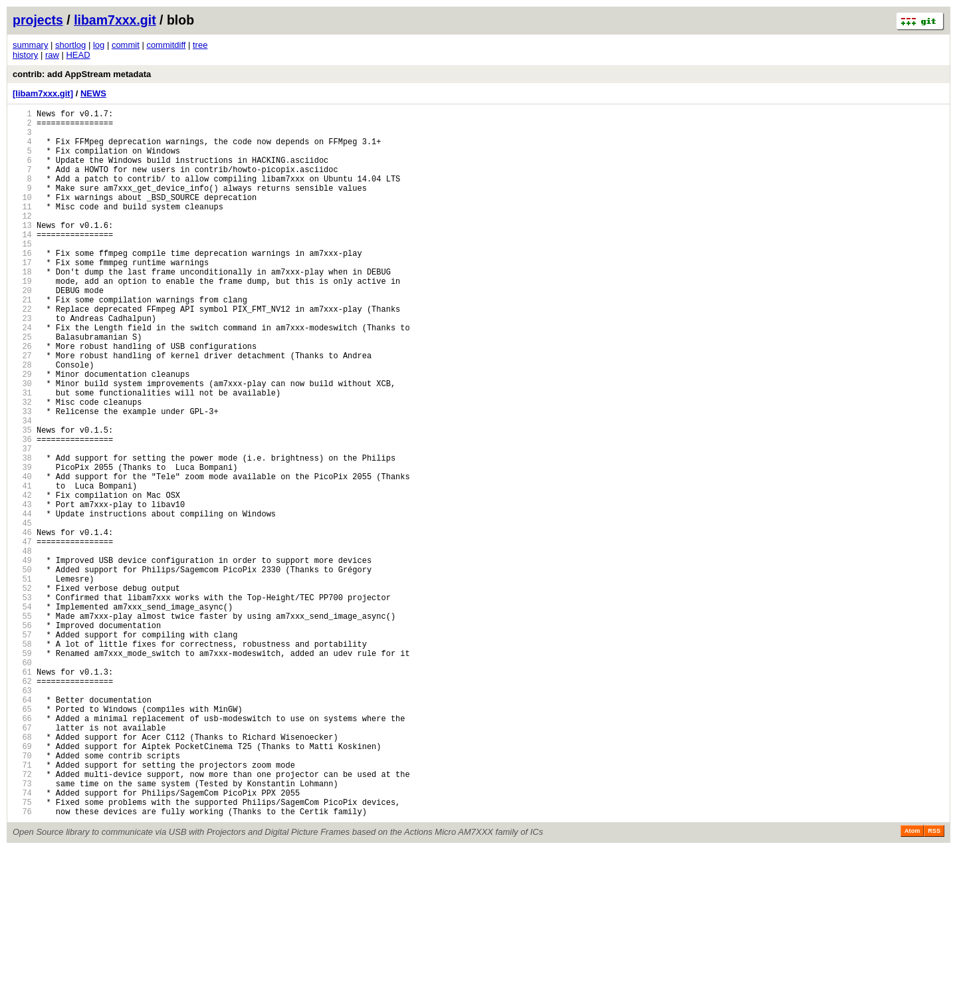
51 (22, 680)
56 (22, 736)
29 (22, 431)
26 (22, 397)
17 (22, 296)
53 (22, 703)
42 (22, 578)
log (98, 45)
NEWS (93, 93)
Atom (912, 982)
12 (22, 239)
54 (22, 714)
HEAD (78, 55)
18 (22, 307)
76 (22, 962)
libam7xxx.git (115, 20)
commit (126, 45)
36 (22, 510)
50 (22, 669)
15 (22, 273)
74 (22, 940)
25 (22, 386)
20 (22, 330)
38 (22, 533)
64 (22, 827)
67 (22, 861)
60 (22, 782)
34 (22, 488)
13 (22, 251)
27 (22, 409)
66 (22, 849)
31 (22, 454)
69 (22, 883)
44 (22, 601)
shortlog (70, 45)
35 (22, 499)
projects (38, 20)
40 (22, 556)
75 (22, 951)
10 (22, 217)
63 (22, 816)
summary (30, 45)
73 (22, 929)
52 (22, 691)
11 (22, 228)
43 (22, 590)
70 (22, 895)
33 (22, 477)
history (25, 55)
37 (22, 522)
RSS (934, 982)
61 (22, 793)
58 (22, 759)
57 (22, 748)
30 (22, 443)
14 (22, 262)
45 (22, 612)
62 (22, 804)
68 (22, 872)
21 (22, 341)
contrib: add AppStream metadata (82, 74)
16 (22, 284)
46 (22, 623)
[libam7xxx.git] (43, 93)
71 (22, 906)
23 (22, 364)
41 (22, 567)
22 (22, 352)
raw (52, 55)
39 (22, 544)
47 (22, 635)
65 (22, 838)
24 (22, 375)
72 (22, 917)
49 (22, 657)
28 (22, 420)
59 (22, 770)
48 (22, 646)
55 (22, 725)
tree (200, 45)
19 (22, 318)
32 (22, 465)
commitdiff (165, 45)
